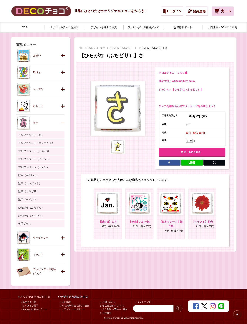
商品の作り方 (29, 302)
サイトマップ (143, 302)
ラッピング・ (143, 27)
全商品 (91, 48)
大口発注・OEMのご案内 (114, 309)
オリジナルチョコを (64, 27)
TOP (24, 27)
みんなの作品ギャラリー (34, 309)
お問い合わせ (108, 302)
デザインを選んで (104, 27)
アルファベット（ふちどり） (35, 151)
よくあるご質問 (30, 305)
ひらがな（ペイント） (31, 215)
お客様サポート (183, 27)
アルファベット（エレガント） (36, 142)
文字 (102, 48)
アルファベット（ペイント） (35, 159)
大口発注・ (222, 27)
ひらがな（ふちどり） (121, 48)
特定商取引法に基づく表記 (75, 305)
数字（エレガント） (30, 183)
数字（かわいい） (28, 175)
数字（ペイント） (28, 199)
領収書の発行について (113, 305)
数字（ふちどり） (28, 191)
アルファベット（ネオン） (33, 167)
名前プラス (24, 223)
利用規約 (66, 302)
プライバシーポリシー (73, 309)
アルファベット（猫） (31, 134)
